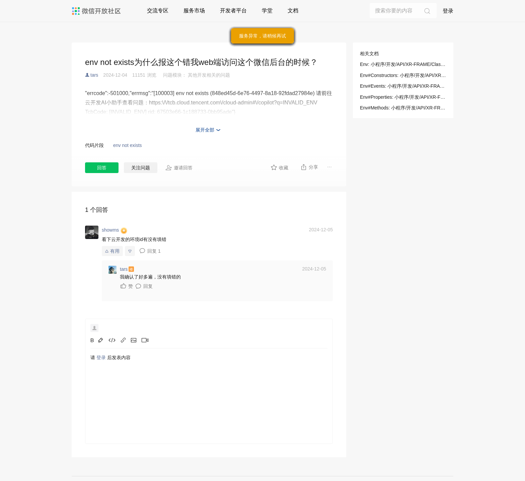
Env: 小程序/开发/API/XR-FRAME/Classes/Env (403, 64)
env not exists (127, 145)
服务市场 (194, 10)
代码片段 (94, 145)
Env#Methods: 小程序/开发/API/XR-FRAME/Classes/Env (403, 107)
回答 (101, 167)
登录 (448, 11)
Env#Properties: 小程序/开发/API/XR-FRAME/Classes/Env (403, 97)
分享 (309, 167)
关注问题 (140, 167)
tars (94, 75)
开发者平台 (233, 10)
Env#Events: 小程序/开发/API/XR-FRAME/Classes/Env (403, 86)
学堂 (267, 10)
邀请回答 (179, 167)
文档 (293, 10)
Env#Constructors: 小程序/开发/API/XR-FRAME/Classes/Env (403, 75)
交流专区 (157, 10)
